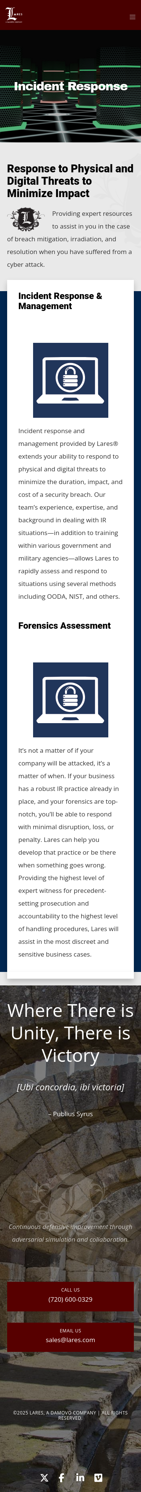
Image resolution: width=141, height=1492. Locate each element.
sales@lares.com (71, 1339)
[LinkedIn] (79, 1476)
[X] (43, 1476)
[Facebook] (61, 1476)
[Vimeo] (97, 1476)
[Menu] (130, 17)
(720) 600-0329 (70, 1299)
